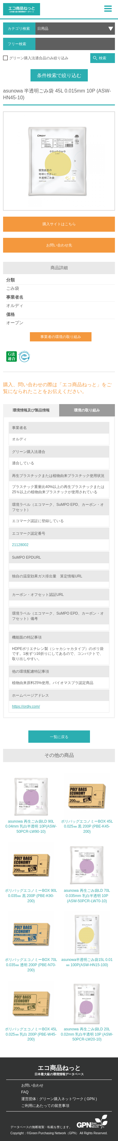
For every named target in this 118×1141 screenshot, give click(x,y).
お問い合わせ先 (59, 245)
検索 (99, 58)
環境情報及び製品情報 (31, 410)
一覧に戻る (59, 737)
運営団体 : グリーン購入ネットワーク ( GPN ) (59, 1099)
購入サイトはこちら (59, 224)
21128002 (20, 545)
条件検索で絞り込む (59, 75)
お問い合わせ (32, 1085)
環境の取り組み (87, 410)
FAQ (25, 1092)
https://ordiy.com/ (26, 706)
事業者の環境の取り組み (60, 337)
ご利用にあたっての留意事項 (45, 1106)
